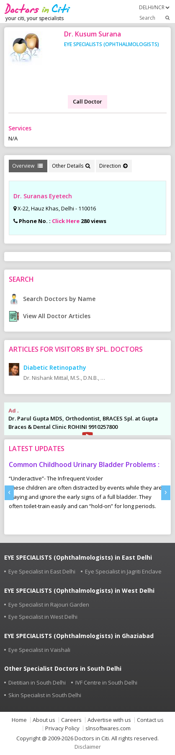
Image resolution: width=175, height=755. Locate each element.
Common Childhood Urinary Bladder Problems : (84, 464)
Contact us (150, 720)
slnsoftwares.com (108, 728)
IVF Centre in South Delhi (106, 682)
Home (19, 720)
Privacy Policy (62, 728)
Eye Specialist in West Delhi (42, 616)
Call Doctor (87, 101)
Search (155, 17)
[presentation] (9, 492)
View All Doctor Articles (49, 316)
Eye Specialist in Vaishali (39, 650)
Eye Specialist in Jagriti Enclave (123, 571)
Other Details (71, 165)
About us (44, 720)
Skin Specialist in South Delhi (44, 695)
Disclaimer (88, 746)
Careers (71, 720)
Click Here (66, 221)
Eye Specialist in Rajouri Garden (48, 604)
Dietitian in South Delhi (37, 682)
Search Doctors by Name (52, 299)
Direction (113, 165)
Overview (27, 165)
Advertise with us (109, 720)
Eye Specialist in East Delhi (41, 571)
